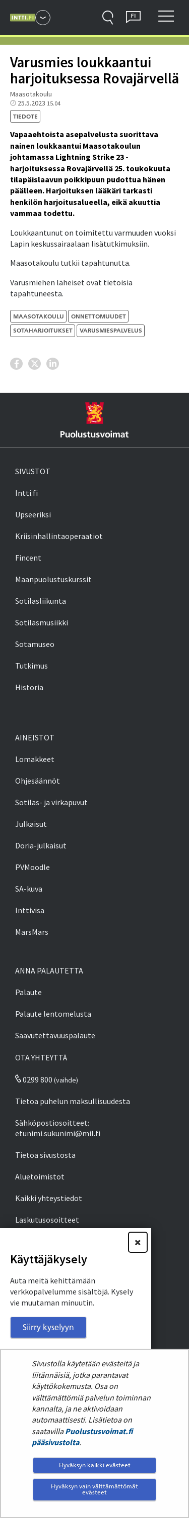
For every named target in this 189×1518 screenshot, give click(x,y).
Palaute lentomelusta (53, 1014)
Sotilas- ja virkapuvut (51, 802)
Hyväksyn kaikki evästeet (95, 1465)
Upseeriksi (33, 514)
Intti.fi (26, 493)
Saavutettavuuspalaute (55, 1035)
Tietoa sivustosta (45, 1155)
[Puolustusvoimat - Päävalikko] (42, 18)
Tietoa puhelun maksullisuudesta (72, 1101)
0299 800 (33, 1079)
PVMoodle (32, 867)
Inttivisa (29, 910)
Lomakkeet (34, 759)
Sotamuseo (34, 644)
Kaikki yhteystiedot (48, 1198)
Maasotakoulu (38, 316)
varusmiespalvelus (111, 330)
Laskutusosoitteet (47, 1220)
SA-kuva (28, 889)
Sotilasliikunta (40, 601)
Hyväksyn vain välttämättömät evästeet (94, 1489)
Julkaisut (31, 824)
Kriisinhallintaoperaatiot (59, 536)
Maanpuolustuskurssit (53, 579)
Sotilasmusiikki (41, 622)
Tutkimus (31, 666)
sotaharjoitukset (43, 330)
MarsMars (31, 932)
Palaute (28, 992)
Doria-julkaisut (41, 845)
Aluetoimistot (40, 1176)
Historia (29, 687)
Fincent (28, 558)
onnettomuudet (98, 316)
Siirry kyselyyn (48, 1327)
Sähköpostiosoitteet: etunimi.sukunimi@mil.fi (57, 1128)
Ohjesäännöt (37, 781)
